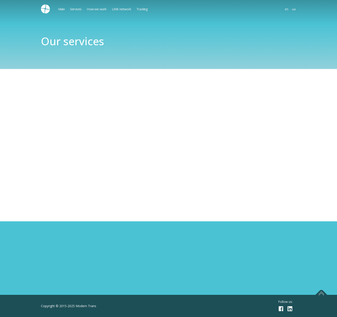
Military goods (53, 145)
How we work (96, 9)
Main (61, 9)
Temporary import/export (63, 109)
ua (294, 9)
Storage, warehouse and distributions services (80, 198)
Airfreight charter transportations (69, 154)
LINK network (121, 9)
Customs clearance (57, 163)
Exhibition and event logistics (65, 100)
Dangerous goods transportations (74, 91)
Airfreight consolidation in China (68, 136)
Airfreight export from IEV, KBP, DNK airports (79, 190)
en (286, 9)
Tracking (142, 9)
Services (76, 9)
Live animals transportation (64, 181)
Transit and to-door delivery (64, 172)
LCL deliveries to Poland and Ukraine (71, 127)
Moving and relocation (60, 118)
